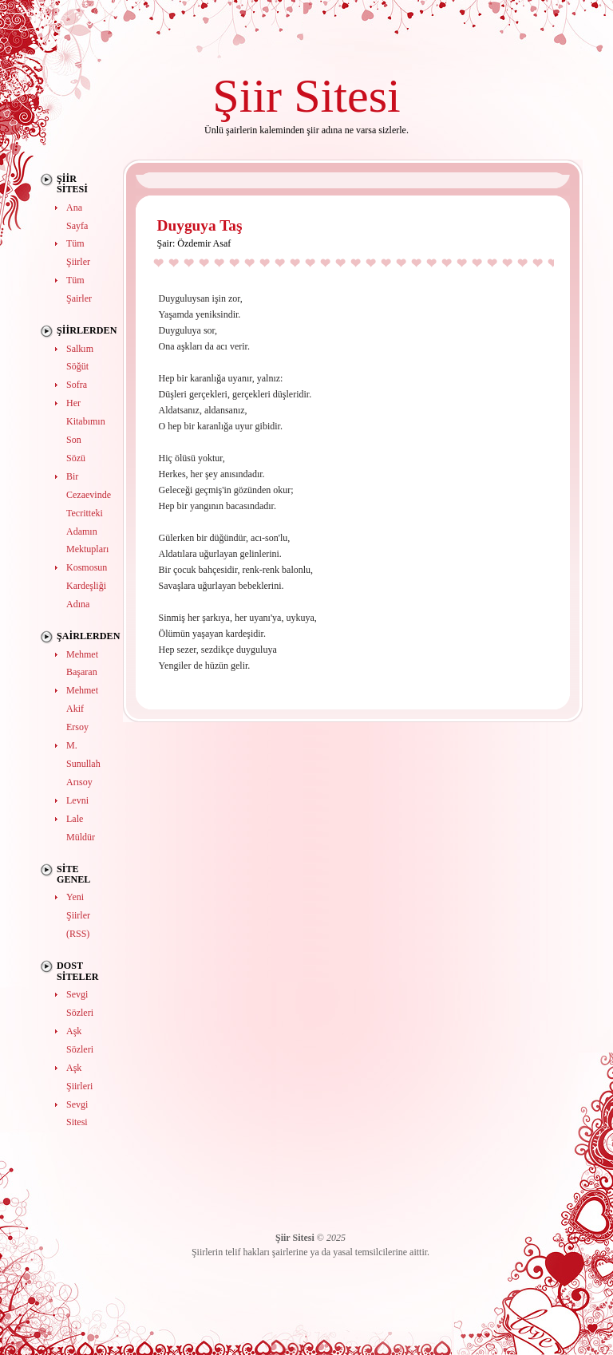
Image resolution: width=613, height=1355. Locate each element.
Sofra (76, 384)
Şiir (247, 95)
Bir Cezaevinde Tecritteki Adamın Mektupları (88, 513)
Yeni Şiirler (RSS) (78, 915)
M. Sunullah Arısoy (83, 764)
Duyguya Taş (200, 225)
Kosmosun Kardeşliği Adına (86, 586)
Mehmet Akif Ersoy (82, 709)
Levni (77, 800)
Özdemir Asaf (204, 243)
